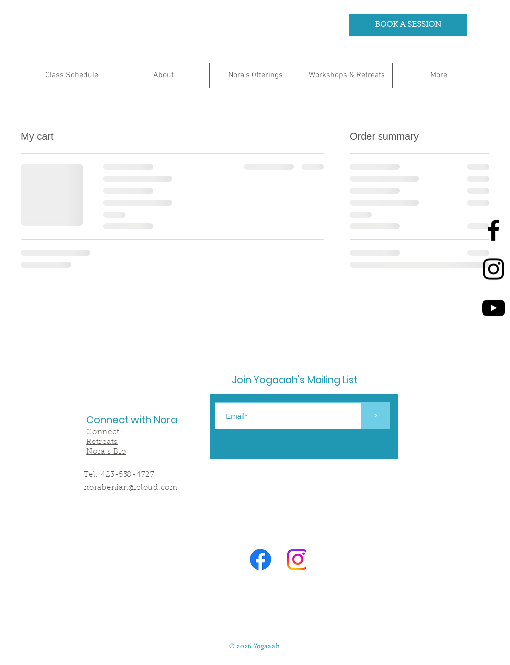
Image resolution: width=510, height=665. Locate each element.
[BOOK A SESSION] (408, 25)
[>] (376, 415)
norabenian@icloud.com (131, 488)
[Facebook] (493, 230)
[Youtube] (493, 308)
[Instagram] (493, 269)
